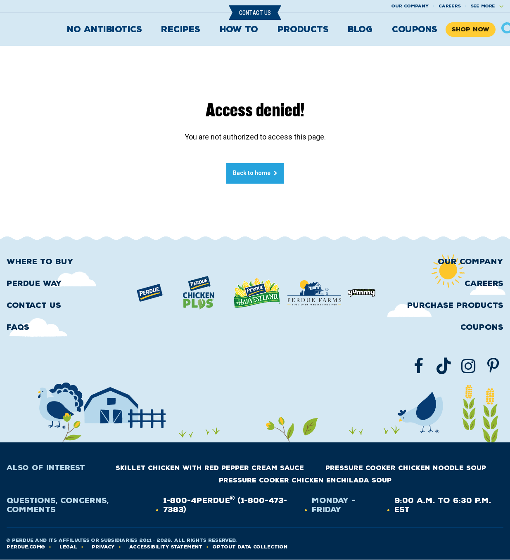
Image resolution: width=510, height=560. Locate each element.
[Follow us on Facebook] (418, 366)
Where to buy (40, 261)
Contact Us (255, 12)
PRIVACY (103, 547)
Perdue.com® (26, 547)
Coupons (414, 29)
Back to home (251, 173)
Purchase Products (455, 305)
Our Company (470, 261)
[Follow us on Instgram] (468, 366)
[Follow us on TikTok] (443, 366)
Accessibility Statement (165, 547)
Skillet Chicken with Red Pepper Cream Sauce (210, 468)
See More (483, 6)
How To (239, 29)
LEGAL (68, 547)
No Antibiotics (104, 29)
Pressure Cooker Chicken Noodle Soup (405, 468)
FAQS (18, 327)
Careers (450, 6)
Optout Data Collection (250, 547)
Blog (360, 29)
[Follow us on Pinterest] (493, 366)
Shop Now (470, 29)
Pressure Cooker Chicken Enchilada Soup (305, 480)
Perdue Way (34, 283)
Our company (410, 6)
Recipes (180, 29)
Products (303, 29)
